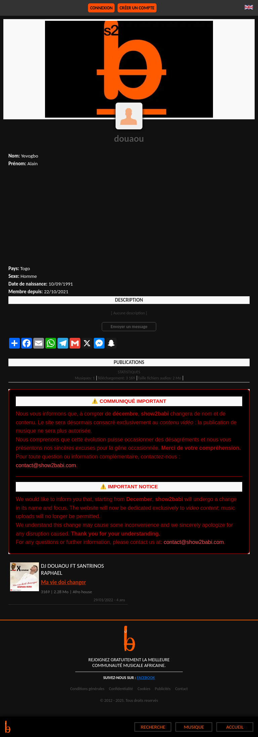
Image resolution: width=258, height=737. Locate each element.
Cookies (144, 688)
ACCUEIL (235, 727)
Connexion (101, 7)
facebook (146, 677)
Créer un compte (137, 7)
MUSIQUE (194, 727)
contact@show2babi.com (46, 465)
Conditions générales (87, 688)
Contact (181, 688)
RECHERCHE (153, 727)
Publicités (163, 688)
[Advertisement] (129, 217)
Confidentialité (121, 688)
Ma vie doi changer (63, 582)
